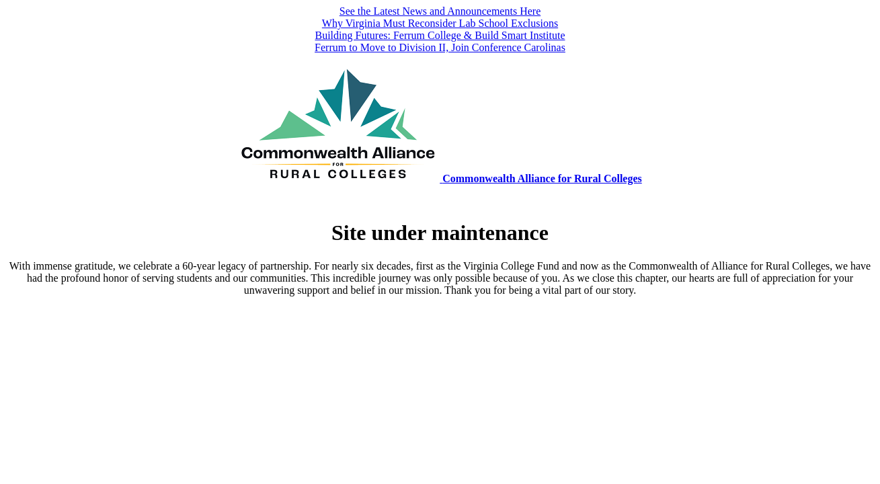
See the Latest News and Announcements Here (440, 11)
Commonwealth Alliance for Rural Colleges (542, 178)
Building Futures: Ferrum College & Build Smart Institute (440, 35)
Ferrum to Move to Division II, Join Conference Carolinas (440, 47)
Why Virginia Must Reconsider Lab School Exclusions (440, 23)
